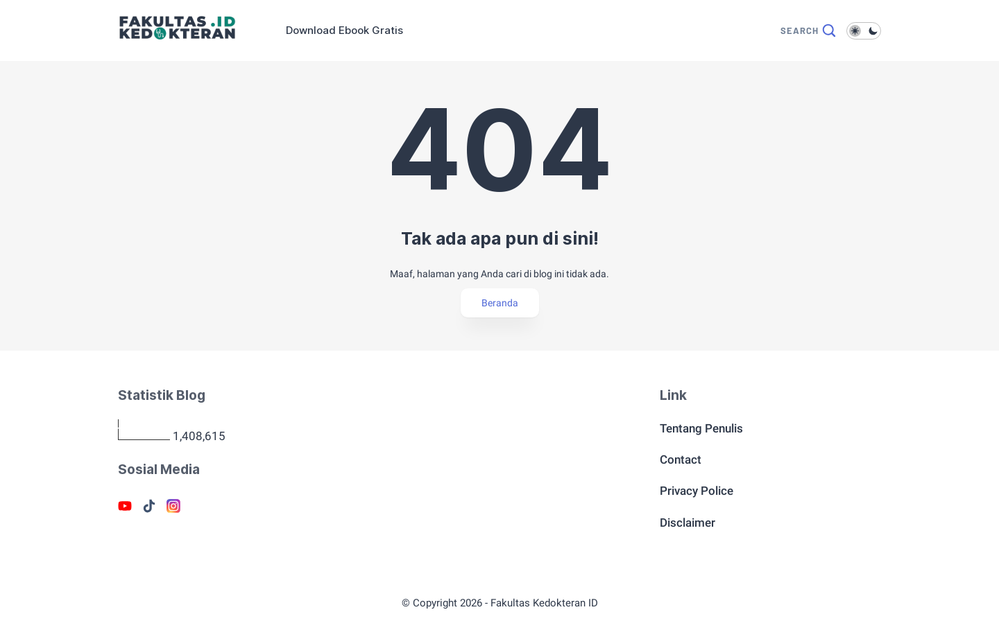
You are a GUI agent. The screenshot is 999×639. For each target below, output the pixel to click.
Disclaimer (687, 522)
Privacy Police (696, 491)
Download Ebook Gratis (344, 30)
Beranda (499, 302)
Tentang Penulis (701, 428)
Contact (680, 459)
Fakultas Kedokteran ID (544, 603)
